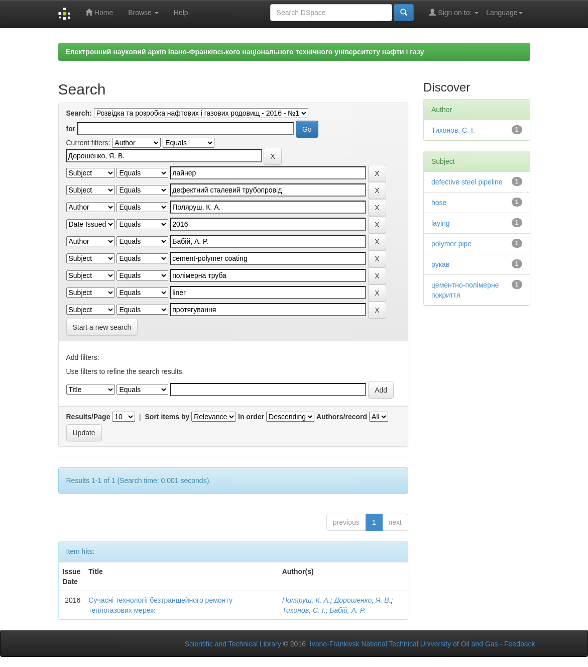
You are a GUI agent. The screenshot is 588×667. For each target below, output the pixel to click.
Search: (79, 113)
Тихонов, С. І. (304, 610)
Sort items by (167, 417)
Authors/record (341, 417)
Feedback (519, 644)
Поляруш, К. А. (306, 600)
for (71, 129)
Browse (143, 13)
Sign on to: (454, 12)
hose (438, 203)
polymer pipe (451, 244)
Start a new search (102, 327)
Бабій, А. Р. (347, 610)
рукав (440, 264)
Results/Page (88, 417)
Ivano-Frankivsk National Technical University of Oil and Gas (404, 644)
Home (99, 12)
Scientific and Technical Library (233, 644)
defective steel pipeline (467, 182)
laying (440, 223)
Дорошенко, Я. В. (362, 600)
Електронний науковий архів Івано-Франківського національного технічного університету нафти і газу (245, 52)
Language (504, 13)
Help (181, 13)
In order (251, 417)
